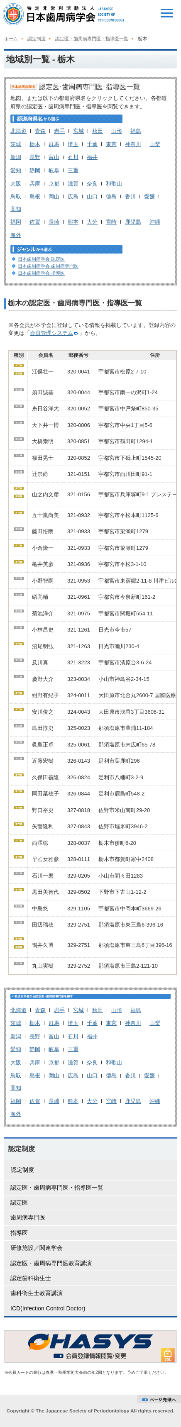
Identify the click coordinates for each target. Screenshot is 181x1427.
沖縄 (154, 222)
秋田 (97, 131)
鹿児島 (133, 222)
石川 (73, 157)
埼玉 (73, 144)
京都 (54, 184)
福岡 (15, 222)
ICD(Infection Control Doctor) (48, 1308)
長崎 (54, 222)
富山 (54, 157)
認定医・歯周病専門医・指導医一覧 (91, 38)
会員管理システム (54, 333)
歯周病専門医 (27, 1217)
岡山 (54, 196)
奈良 (92, 184)
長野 (34, 157)
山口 (92, 196)
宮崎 (111, 222)
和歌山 (114, 184)
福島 (135, 131)
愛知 (15, 170)
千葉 (92, 144)
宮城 (78, 131)
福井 (92, 157)
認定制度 (36, 38)
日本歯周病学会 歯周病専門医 (48, 265)
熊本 (73, 222)
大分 (92, 222)
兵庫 (34, 184)
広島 (73, 196)
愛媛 (149, 196)
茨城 (15, 144)
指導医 (19, 1232)
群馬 (54, 144)
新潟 (15, 157)
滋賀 (73, 184)
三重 (73, 170)
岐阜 (54, 170)
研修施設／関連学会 (36, 1247)
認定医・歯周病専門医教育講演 (51, 1263)
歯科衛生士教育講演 (36, 1293)
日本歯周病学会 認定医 (41, 258)
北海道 (18, 131)
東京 (111, 144)
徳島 (111, 196)
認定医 (19, 1202)
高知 (15, 209)
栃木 (34, 144)
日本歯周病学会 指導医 (41, 273)
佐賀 (34, 222)
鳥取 (15, 196)
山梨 (154, 144)
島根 (34, 196)
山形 (116, 131)
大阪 (15, 184)
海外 (15, 235)
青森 (40, 131)
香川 (130, 196)
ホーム (11, 38)
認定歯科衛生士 (30, 1278)
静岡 (34, 170)
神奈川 (133, 144)
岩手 (59, 131)
